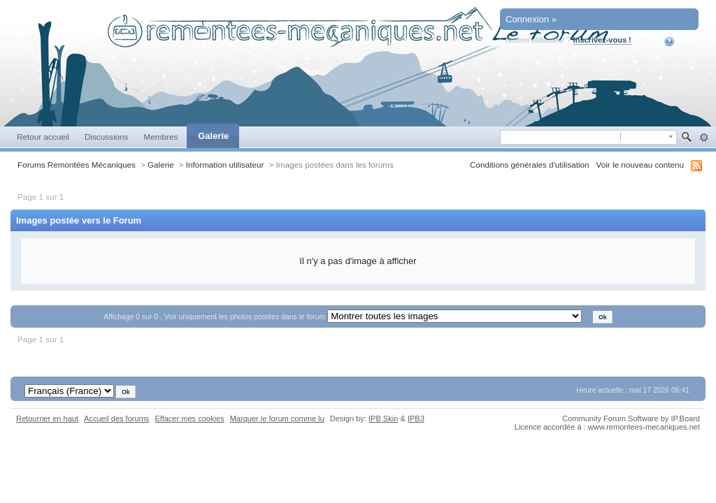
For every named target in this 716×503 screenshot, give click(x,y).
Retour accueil (43, 136)
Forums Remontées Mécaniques (76, 164)
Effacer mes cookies (189, 418)
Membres (160, 136)
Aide (679, 41)
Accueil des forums (116, 418)
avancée (704, 138)
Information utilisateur (225, 164)
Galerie (213, 136)
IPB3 (416, 418)
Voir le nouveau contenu (640, 164)
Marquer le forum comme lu (277, 418)
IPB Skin (383, 418)
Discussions (107, 136)
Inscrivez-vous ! (602, 40)
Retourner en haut (47, 418)
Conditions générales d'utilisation (529, 164)
